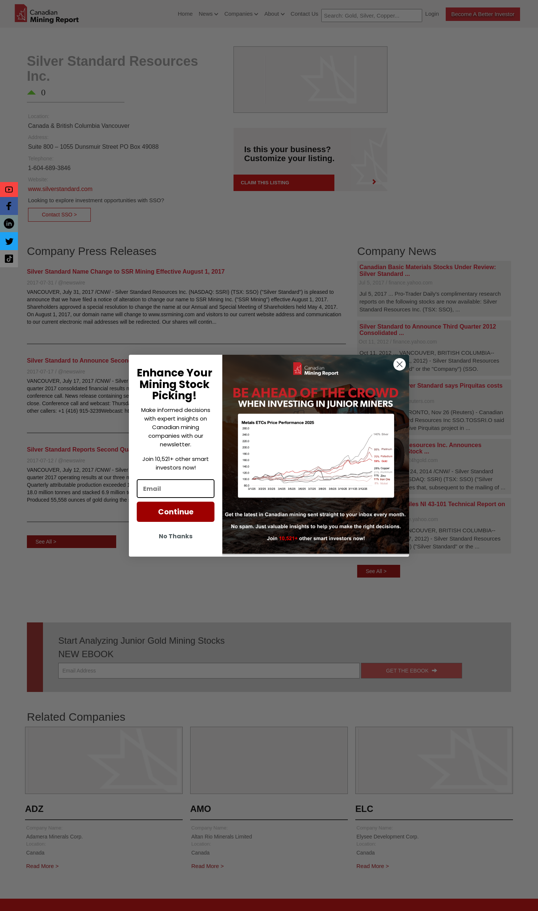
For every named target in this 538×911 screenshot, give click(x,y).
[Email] (175, 488)
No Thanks (175, 536)
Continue (176, 512)
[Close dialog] (399, 364)
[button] (9, 189)
